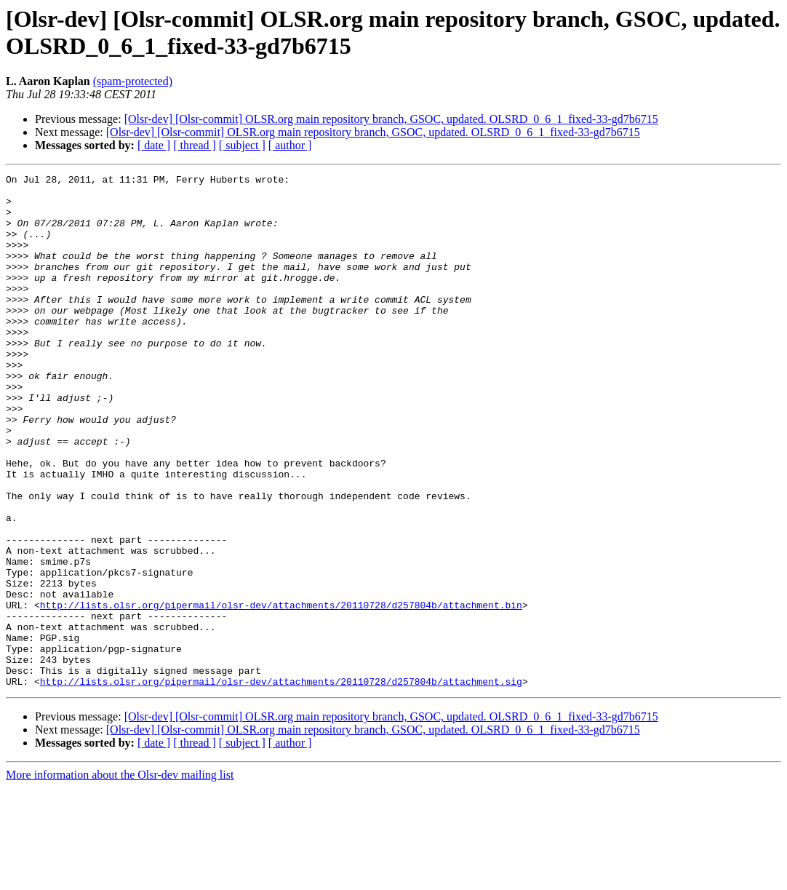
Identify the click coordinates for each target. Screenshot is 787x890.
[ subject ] (242, 145)
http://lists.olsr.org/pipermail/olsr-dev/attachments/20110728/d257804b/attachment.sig (281, 783)
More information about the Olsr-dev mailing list (119, 877)
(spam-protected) (132, 81)
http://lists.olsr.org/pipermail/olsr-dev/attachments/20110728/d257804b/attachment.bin (281, 692)
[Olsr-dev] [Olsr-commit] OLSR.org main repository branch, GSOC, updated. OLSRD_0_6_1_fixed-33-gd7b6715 (391, 119)
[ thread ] (194, 145)
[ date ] (153, 145)
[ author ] (290, 145)
